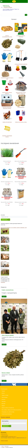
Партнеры (4, 401)
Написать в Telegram (8, 7)
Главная (3, 391)
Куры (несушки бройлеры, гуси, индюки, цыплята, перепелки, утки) (14, 227)
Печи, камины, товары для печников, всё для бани (11, 409)
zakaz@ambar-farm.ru (12, 436)
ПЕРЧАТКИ (7, 64)
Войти (3, 446)
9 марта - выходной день (8, 290)
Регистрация (6, 446)
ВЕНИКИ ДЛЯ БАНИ (7, 50)
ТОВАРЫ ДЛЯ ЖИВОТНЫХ (7, 122)
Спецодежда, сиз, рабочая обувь (8, 411)
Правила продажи (4, 440)
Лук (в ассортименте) (7, 161)
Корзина (3, 447)
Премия (3, 405)
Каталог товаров (5, 417)
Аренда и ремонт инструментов (8, 407)
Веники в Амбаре (6, 372)
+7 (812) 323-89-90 (4, 435)
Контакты (3, 399)
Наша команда (4, 397)
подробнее (3, 282)
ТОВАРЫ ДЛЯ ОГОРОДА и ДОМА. (21, 122)
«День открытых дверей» (8, 335)
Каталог (3, 393)
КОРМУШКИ (21, 77)
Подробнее (4, 296)
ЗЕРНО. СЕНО (21, 50)
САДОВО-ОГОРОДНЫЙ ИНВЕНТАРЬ (21, 64)
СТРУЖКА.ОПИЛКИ (21, 107)
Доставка (3, 403)
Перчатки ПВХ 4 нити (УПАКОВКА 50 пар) (8, 202)
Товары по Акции (5, 395)
